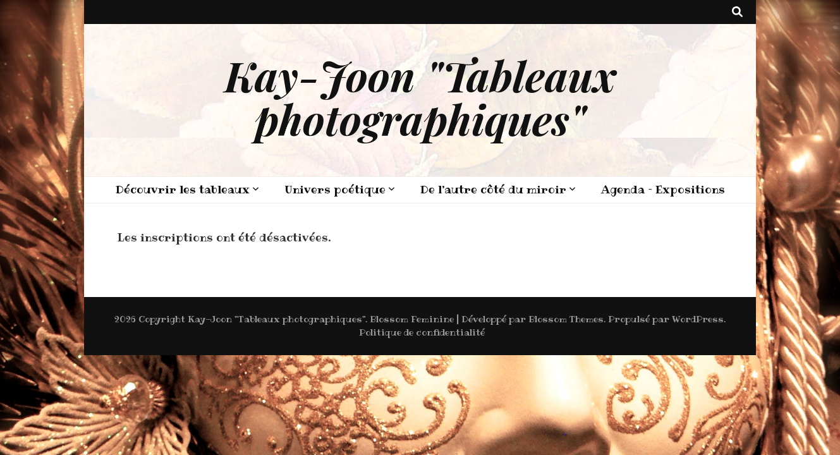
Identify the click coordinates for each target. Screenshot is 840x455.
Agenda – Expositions (663, 189)
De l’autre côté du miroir (493, 189)
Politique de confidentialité (422, 332)
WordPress (698, 319)
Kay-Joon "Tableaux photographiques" (420, 97)
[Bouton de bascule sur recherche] (737, 12)
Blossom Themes (566, 319)
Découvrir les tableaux (183, 189)
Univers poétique (335, 189)
